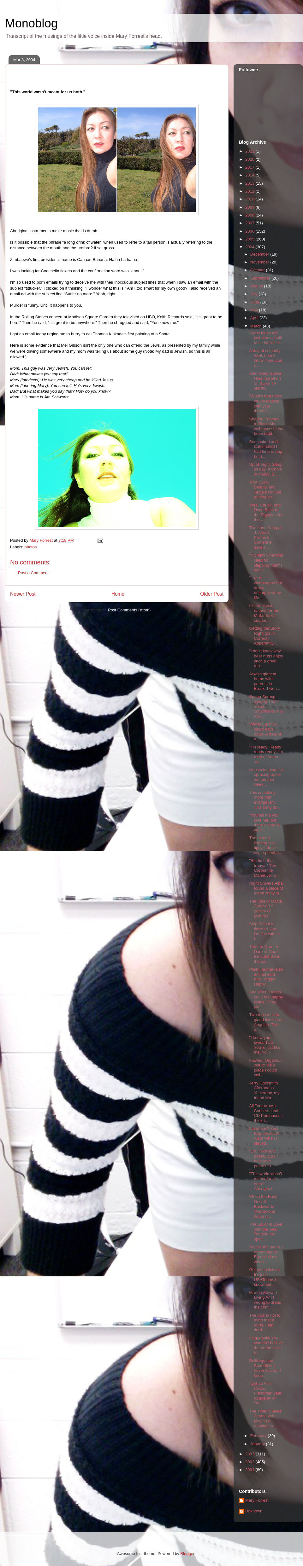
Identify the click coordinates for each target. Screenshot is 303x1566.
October (258, 270)
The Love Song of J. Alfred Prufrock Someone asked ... (265, 537)
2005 (250, 239)
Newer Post (23, 594)
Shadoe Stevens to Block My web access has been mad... (266, 426)
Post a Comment (33, 572)
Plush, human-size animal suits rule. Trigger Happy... (266, 976)
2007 (250, 223)
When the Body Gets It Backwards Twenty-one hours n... (263, 1206)
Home (118, 594)
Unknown (253, 1511)
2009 (250, 207)
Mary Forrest (257, 1500)
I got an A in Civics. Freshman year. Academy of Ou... (265, 1393)
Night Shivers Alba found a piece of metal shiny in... (266, 888)
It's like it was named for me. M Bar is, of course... (264, 613)
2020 (250, 159)
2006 (250, 231)
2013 (250, 183)
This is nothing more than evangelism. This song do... (265, 800)
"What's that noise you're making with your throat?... (265, 403)
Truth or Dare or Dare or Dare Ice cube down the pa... (264, 954)
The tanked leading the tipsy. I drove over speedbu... (265, 845)
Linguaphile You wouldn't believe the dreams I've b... (266, 1345)
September (260, 278)
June (255, 302)
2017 (250, 167)
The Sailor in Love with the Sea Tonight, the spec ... (265, 1231)
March (256, 326)
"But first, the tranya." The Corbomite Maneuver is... (264, 868)
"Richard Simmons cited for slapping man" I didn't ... (266, 562)
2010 (250, 199)
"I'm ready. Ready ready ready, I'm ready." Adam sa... (266, 754)
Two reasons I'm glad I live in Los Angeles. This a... (266, 1022)
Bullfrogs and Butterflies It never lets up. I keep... (265, 1368)
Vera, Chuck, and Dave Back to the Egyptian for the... (265, 512)
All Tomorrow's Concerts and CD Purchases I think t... (265, 1113)
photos (31, 547)
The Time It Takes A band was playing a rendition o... (265, 1418)
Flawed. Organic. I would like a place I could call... (265, 1068)
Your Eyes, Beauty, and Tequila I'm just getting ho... (265, 489)
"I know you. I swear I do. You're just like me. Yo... (264, 1045)
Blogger (187, 1553)
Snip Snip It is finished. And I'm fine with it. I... (264, 931)
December (260, 254)
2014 (250, 175)
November (260, 262)
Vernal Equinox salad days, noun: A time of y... (265, 731)
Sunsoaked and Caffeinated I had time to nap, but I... (266, 449)
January (258, 1444)
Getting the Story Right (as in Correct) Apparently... (264, 635)
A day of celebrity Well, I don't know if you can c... (265, 358)
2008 (250, 215)
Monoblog (31, 23)
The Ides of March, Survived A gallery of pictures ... (266, 908)
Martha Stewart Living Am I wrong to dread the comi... (265, 1300)
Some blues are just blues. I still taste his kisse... (266, 338)
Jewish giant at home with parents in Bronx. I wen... (264, 681)
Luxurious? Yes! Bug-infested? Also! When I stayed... (264, 1136)
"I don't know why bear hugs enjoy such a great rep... (266, 658)
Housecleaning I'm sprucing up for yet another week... (266, 777)
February (259, 1435)
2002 (250, 1461)
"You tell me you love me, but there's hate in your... (264, 822)
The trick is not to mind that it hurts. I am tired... (264, 1322)
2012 (250, 191)
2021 (250, 151)
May (254, 310)
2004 (250, 247)
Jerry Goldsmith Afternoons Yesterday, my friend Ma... (264, 1090)
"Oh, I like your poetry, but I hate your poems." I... (262, 1158)
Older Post (211, 594)
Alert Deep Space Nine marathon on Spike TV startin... (265, 380)
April (255, 317)
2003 (250, 1454)
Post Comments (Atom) (129, 610)
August (257, 286)
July (254, 294)
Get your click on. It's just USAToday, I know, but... (265, 1277)
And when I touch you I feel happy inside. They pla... (266, 999)
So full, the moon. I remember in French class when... (266, 1254)
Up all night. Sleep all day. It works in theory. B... (265, 469)
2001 (250, 1469)
